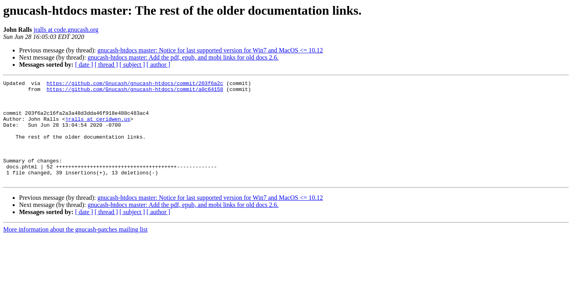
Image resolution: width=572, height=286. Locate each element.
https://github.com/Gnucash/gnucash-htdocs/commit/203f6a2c (134, 84)
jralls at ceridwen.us (97, 127)
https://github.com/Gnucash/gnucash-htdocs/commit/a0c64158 (134, 91)
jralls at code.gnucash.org (65, 29)
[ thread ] (106, 64)
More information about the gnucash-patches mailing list (75, 249)
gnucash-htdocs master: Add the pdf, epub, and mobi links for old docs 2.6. (182, 57)
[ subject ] (132, 64)
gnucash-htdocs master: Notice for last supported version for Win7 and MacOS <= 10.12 (210, 50)
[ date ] (84, 64)
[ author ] (158, 64)
